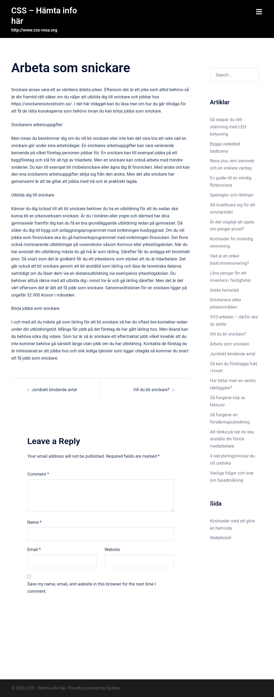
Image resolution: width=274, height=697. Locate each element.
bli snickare (75, 208)
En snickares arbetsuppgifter (109, 145)
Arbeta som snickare (230, 343)
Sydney (113, 687)
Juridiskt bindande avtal (55, 389)
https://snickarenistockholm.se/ (41, 103)
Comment (38, 473)
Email (34, 549)
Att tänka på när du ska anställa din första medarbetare (232, 438)
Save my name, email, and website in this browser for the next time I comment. (91, 587)
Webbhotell (220, 537)
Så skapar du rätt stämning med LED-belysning (228, 126)
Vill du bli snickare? (151, 389)
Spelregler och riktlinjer (232, 194)
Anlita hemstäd (224, 289)
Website (112, 549)
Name (34, 522)
